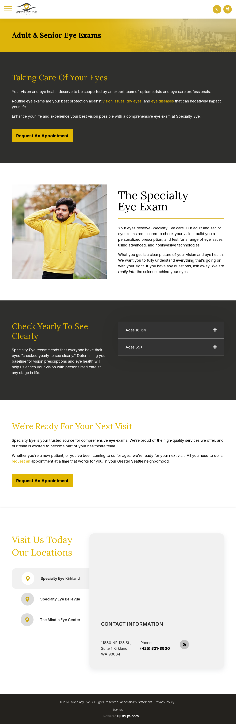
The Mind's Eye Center (50, 619)
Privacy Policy (164, 702)
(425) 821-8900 (155, 648)
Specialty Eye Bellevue (50, 599)
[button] (217, 9)
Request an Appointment (42, 135)
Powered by (121, 716)
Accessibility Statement (136, 702)
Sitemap (118, 709)
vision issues (113, 101)
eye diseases (162, 101)
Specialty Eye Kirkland (50, 578)
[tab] (171, 330)
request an (21, 461)
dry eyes (134, 101)
